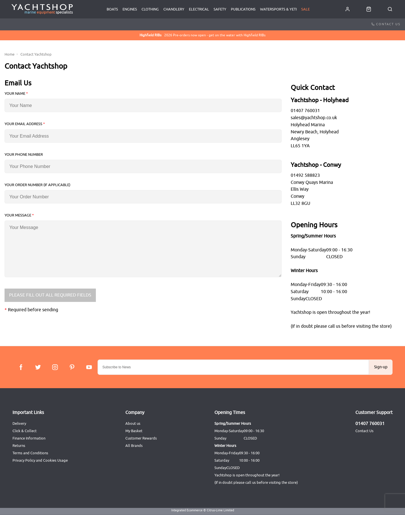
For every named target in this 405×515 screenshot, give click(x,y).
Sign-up (380, 367)
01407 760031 (370, 423)
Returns (18, 445)
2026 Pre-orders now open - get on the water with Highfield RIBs (202, 35)
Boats (112, 9)
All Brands (134, 445)
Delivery (19, 423)
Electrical (199, 9)
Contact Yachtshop (36, 54)
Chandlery (173, 9)
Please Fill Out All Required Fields (50, 295)
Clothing (150, 9)
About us (132, 423)
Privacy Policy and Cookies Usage (40, 460)
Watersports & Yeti (278, 9)
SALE (305, 9)
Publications (243, 9)
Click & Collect (24, 430)
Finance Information (28, 438)
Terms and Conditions (30, 453)
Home (9, 54)
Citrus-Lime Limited (220, 510)
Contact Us (385, 24)
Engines (130, 9)
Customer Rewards (141, 438)
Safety (220, 9)
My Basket (133, 430)
